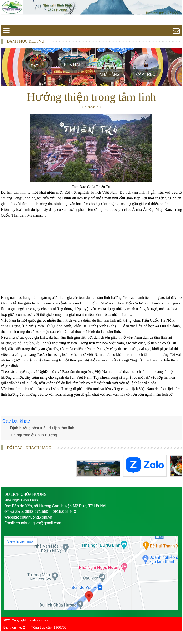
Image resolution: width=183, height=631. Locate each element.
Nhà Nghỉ (73, 65)
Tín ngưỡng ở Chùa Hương (33, 435)
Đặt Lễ (37, 66)
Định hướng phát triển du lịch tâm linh (42, 428)
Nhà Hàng (110, 74)
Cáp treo (145, 74)
